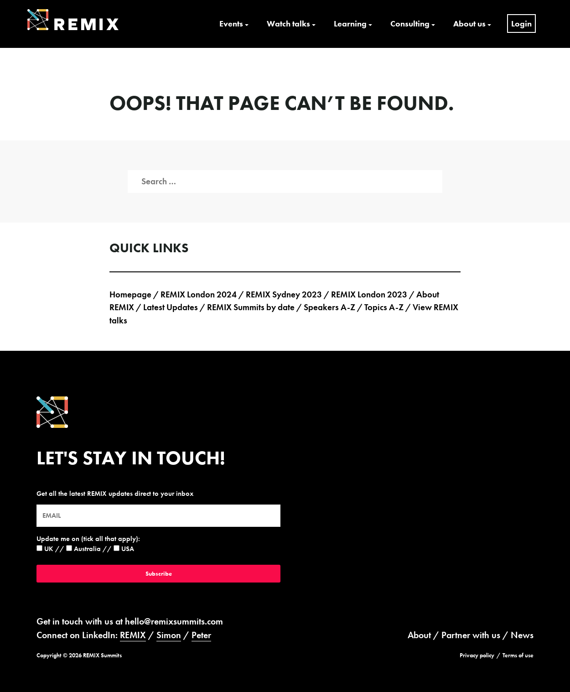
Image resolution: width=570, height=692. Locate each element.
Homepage (130, 294)
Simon (168, 635)
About (419, 635)
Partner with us (470, 635)
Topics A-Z (384, 307)
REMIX (133, 635)
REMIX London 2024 (199, 294)
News (522, 635)
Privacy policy (477, 655)
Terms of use (518, 655)
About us (469, 23)
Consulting (410, 23)
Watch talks (288, 23)
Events (231, 23)
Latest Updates (170, 307)
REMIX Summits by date (251, 307)
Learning (350, 23)
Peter (201, 635)
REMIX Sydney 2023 (284, 294)
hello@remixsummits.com (174, 621)
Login (521, 23)
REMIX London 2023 (369, 294)
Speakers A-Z (329, 307)
